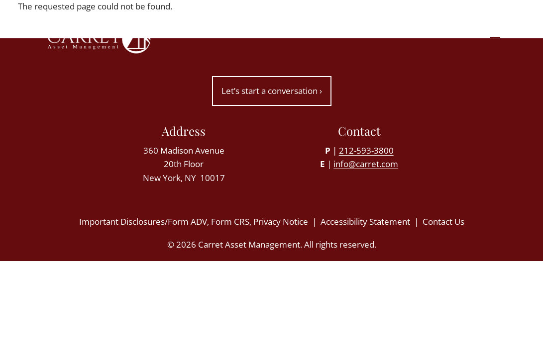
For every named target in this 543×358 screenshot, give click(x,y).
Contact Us (443, 221)
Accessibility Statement (365, 221)
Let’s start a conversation (271, 90)
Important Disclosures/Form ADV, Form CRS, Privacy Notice (193, 221)
